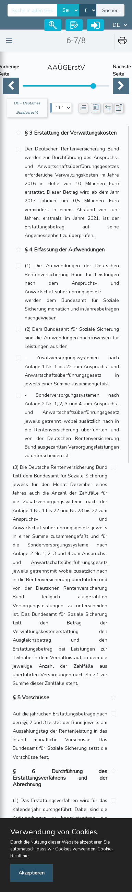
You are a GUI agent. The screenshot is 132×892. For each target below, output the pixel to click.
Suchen (110, 10)
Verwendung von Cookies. (54, 831)
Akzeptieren (32, 873)
